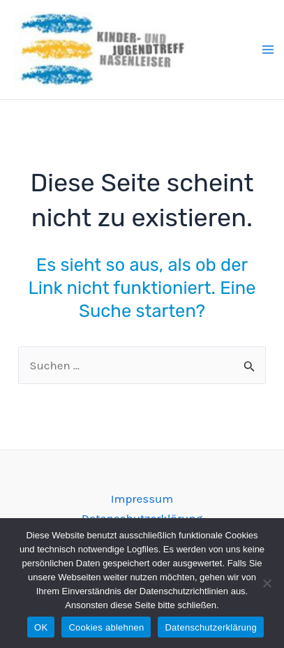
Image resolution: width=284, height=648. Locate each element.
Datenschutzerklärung (210, 627)
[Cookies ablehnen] (267, 583)
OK (40, 627)
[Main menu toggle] (268, 50)
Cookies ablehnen (106, 627)
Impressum (142, 499)
